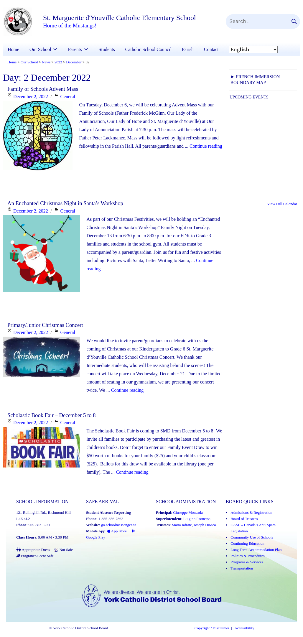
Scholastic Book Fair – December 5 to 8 (51, 415)
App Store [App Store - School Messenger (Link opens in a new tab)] (117, 531)
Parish (188, 49)
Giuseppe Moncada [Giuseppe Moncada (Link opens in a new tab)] (188, 512)
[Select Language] (253, 49)
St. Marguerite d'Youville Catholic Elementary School (119, 18)
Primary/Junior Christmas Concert (45, 325)
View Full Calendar (282, 204)
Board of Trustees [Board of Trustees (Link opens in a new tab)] (244, 518)
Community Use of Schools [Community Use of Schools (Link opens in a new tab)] (251, 537)
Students (107, 49)
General (67, 96)
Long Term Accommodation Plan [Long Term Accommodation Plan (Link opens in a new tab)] (255, 549)
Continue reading (206, 146)
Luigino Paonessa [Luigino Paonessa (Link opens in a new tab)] (196, 518)
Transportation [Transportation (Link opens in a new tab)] (241, 568)
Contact (211, 49)
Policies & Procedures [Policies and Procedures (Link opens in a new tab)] (247, 556)
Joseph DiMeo (205, 525)
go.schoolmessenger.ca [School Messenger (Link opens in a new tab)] (118, 525)
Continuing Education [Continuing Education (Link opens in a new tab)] (247, 543)
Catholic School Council (148, 49)
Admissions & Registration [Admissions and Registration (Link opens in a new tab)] (251, 512)
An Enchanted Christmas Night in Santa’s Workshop (65, 203)
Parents (75, 49)
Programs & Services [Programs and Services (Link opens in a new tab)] (246, 562)
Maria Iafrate (182, 525)
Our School (40, 49)
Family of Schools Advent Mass (42, 89)
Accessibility (244, 628)
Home (13, 49)
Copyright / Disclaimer (212, 628)
